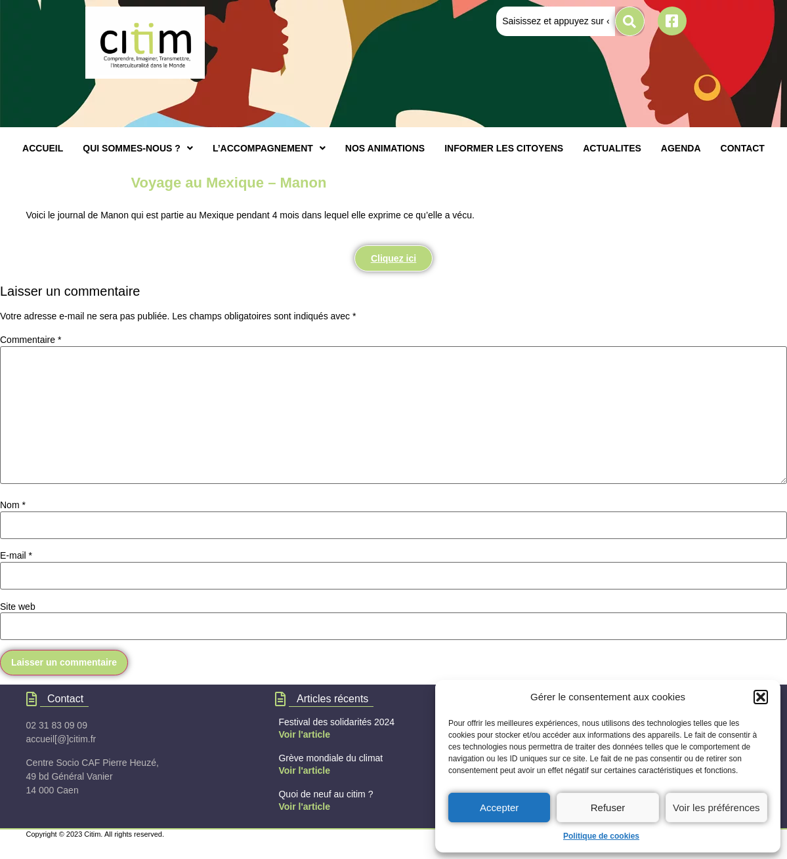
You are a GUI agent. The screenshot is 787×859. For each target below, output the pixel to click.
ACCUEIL (42, 148)
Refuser (608, 807)
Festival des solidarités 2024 (336, 722)
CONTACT (743, 148)
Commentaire (30, 339)
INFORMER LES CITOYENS (503, 148)
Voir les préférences (716, 807)
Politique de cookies (601, 836)
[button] (760, 697)
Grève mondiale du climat (330, 758)
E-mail (16, 555)
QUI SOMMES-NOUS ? (138, 148)
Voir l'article (304, 734)
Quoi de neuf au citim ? (325, 794)
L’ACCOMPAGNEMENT (269, 148)
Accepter (499, 807)
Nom (13, 504)
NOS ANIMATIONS (385, 148)
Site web (17, 606)
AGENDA (681, 148)
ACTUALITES (612, 148)
